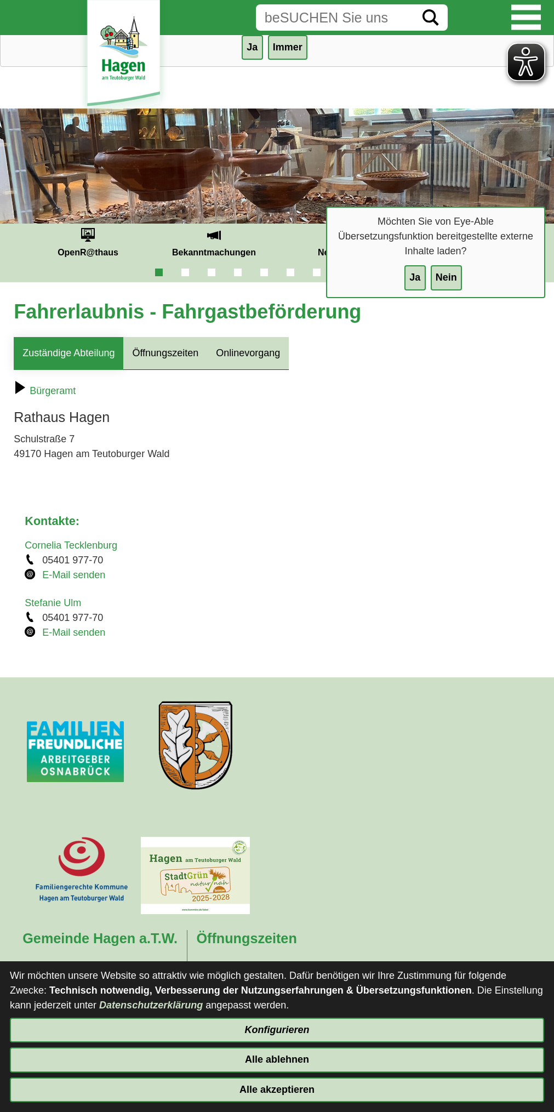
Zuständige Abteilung (68, 352)
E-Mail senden (73, 574)
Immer (287, 47)
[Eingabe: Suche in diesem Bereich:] (335, 17)
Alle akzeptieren (277, 1089)
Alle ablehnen (277, 1059)
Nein (446, 277)
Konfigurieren (276, 1029)
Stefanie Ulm (53, 602)
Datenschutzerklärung (151, 1005)
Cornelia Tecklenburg (71, 545)
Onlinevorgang (248, 352)
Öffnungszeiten (165, 352)
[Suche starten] (431, 17)
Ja (414, 277)
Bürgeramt (45, 390)
